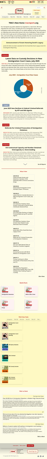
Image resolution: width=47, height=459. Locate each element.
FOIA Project (37, 10)
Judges (38, 17)
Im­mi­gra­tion (5, 17)
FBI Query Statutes (13, 344)
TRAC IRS (25, 17)
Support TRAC (30, 445)
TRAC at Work (41, 436)
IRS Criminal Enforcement (12, 378)
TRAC (43, 17)
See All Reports (42, 164)
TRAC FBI (12, 17)
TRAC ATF (32, 17)
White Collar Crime (30, 294)
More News (42, 276)
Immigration (9, 319)
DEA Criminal (12, 355)
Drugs (3, 307)
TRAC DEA (19, 17)
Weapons (28, 307)
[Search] (39, 8)
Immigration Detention (8, 294)
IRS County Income (13, 366)
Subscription (15, 445)
